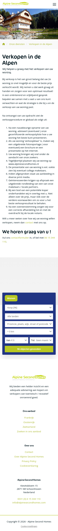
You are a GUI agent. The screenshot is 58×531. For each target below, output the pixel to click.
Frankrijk (29, 417)
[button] (29, 349)
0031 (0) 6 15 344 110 (28, 498)
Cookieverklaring (29, 465)
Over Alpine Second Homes (29, 456)
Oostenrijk (28, 422)
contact (29, 222)
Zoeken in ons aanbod (29, 431)
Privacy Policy (29, 461)
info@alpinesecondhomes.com (29, 502)
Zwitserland (29, 426)
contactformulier (20, 237)
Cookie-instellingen (29, 526)
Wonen (11, 298)
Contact (29, 451)
